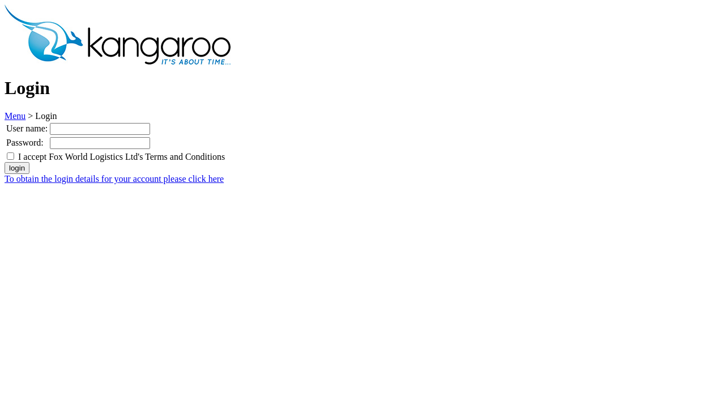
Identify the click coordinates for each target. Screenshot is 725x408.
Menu (15, 116)
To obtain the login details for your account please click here (114, 179)
